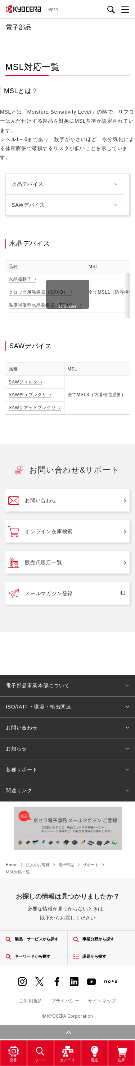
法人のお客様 (38, 864)
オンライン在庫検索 (40, 531)
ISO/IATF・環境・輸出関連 (38, 707)
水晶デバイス (28, 184)
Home (11, 864)
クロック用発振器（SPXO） (38, 292)
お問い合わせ (32, 500)
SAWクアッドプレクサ (32, 407)
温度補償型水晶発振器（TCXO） (43, 305)
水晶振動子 (20, 279)
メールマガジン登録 (40, 593)
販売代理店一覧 (35, 562)
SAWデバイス (28, 205)
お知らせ (16, 748)
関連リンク (19, 790)
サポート (91, 864)
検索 (67, 1021)
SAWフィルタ (23, 382)
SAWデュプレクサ (28, 394)
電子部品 (66, 864)
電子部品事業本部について (38, 685)
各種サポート (22, 769)
